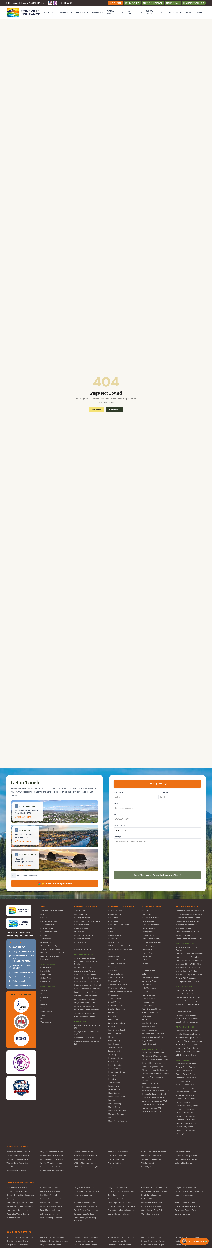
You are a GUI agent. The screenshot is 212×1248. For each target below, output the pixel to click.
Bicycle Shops (114, 942)
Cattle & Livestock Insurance (120, 1214)
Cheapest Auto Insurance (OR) (87, 1038)
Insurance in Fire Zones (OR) (188, 967)
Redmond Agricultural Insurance (20, 1202)
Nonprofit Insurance (150, 918)
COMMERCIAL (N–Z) (152, 906)
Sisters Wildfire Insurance (17, 1155)
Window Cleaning (149, 1023)
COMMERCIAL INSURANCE (121, 906)
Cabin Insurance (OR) (185, 990)
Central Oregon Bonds (185, 1074)
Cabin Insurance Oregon (84, 971)
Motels (111, 1117)
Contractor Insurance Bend (154, 1094)
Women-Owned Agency (51, 949)
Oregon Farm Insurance (84, 1187)
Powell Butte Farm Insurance (187, 1206)
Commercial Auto (115, 974)
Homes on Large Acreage (187, 1001)
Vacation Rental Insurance (85, 1013)
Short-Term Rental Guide (187, 1048)
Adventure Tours (115, 910)
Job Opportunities (48, 925)
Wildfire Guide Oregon (151, 1159)
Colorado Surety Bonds (186, 1123)
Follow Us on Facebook (21, 972)
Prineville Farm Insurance (51, 1206)
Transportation (148, 1002)
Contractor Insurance (117, 984)
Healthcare (113, 1061)
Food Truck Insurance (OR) (153, 1097)
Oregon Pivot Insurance (50, 1191)
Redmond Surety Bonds (186, 1077)
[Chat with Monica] (194, 1241)
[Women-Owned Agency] (55, 3)
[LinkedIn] (71, 3)
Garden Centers (115, 1047)
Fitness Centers (115, 1033)
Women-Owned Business (153, 1033)
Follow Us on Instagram (21, 977)
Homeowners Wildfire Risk (51, 1167)
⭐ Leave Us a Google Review (54, 883)
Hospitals (112, 1079)
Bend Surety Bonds (184, 1070)
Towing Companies (150, 995)
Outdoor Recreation (150, 925)
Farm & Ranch (115, 12)
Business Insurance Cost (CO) (189, 914)
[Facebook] (61, 3)
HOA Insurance (114, 1068)
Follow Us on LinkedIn (20, 985)
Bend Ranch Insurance (117, 1195)
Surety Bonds (154, 12)
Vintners (145, 1019)
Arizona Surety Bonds (185, 1116)
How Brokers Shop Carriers (187, 921)
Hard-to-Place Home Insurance (88, 978)
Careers (43, 918)
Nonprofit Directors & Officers (121, 1237)
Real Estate (147, 949)
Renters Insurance (82, 939)
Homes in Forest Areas (16, 1170)
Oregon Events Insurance (17, 1245)
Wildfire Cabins (114, 1163)
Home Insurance (81, 928)
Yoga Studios (147, 1040)
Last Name (163, 792)
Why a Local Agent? (184, 935)
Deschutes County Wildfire (153, 1155)
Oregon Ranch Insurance (17, 1191)
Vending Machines (150, 1012)
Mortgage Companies (117, 1114)
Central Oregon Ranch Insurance (155, 1191)
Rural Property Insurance (85, 1006)
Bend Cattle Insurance (151, 1195)
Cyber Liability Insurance (153, 1052)
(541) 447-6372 (23, 817)
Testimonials (45, 939)
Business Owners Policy (118, 960)
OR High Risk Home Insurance (189, 981)
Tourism (145, 991)
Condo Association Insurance (87, 921)
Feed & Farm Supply (117, 1030)
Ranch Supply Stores (151, 946)
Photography (147, 932)
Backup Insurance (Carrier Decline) (85, 962)
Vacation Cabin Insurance (187, 1022)
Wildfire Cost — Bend (117, 1159)
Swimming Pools (149, 981)
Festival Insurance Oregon (152, 1245)
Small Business (148, 970)
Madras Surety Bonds (185, 1084)
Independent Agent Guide (187, 925)
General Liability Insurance (153, 1063)
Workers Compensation (152, 1037)
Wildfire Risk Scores (183, 1163)
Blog (188, 12)
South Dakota (46, 1011)
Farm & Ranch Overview (16, 1187)
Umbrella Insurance (82, 949)
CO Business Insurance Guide (189, 939)
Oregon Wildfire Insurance (51, 1151)
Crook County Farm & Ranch (153, 1210)
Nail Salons (147, 910)
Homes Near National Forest (188, 997)
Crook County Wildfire (117, 1155)
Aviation (111, 928)
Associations (113, 918)
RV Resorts (147, 963)
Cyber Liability (114, 998)
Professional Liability (151, 939)
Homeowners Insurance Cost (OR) (86, 1042)
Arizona (43, 990)
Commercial (64, 12)
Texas (42, 1015)
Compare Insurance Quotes (188, 918)
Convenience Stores (117, 988)
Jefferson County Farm (50, 1214)
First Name (118, 792)
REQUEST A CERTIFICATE (152, 3)
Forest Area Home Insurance (188, 994)
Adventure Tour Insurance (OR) (155, 1090)
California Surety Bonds (186, 1120)
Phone (116, 814)
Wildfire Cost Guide (82, 1159)
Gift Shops (112, 1054)
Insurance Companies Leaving (189, 974)
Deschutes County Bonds (187, 1106)
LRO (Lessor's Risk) (116, 1096)
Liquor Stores (114, 1093)
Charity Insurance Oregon (17, 1241)
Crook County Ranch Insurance (121, 1210)
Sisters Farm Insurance (50, 1202)
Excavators (113, 1026)
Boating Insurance (82, 918)
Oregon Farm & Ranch (117, 1187)
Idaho (42, 1001)
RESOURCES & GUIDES (187, 906)
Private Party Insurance (185, 1245)
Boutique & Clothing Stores (120, 949)
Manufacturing (114, 1103)
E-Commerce (114, 1012)
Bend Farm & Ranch (48, 1195)
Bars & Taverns (114, 935)
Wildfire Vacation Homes (51, 1163)
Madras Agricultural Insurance (19, 1206)
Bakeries (111, 932)
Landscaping (113, 1086)
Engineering (113, 1019)
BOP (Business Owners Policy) (121, 946)
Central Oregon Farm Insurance (121, 1191)
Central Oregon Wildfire (84, 1151)
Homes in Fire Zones (184, 1167)
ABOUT (43, 906)
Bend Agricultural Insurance (18, 1199)
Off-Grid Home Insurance (85, 999)
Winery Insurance (149, 1030)
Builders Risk (113, 956)
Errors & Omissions (116, 1023)
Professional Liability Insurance (155, 1073)
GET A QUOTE (115, 3)
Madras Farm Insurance (151, 1202)
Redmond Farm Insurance (85, 1199)
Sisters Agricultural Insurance (120, 1202)
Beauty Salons (114, 939)
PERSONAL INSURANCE (85, 906)
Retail (144, 960)
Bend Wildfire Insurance (118, 1151)
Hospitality (113, 1075)
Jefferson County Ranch (84, 1214)
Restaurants (147, 956)
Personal (82, 12)
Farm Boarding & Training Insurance (85, 1219)
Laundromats (114, 1089)
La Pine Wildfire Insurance (51, 1155)
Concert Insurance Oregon (85, 1245)
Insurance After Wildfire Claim (189, 964)
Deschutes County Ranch (17, 1214)
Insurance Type (120, 825)
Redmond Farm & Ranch (50, 1199)
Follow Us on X (17, 981)
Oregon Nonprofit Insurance (52, 1237)
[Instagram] (65, 3)
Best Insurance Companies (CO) (190, 910)
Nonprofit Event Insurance (152, 1237)
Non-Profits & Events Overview (20, 1237)
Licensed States (47, 928)
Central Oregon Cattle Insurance (189, 1191)
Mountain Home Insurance (85, 995)
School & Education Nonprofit (154, 1241)
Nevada (43, 1004)
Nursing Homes (148, 921)
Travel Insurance (81, 946)
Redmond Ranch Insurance (119, 1199)
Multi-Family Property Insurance (190, 1037)
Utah (42, 1018)
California (44, 994)
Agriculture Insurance (49, 1187)
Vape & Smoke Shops (151, 1009)
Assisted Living (114, 914)
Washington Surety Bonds (187, 1134)
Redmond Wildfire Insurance (153, 1151)
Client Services (174, 12)
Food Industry (114, 1040)
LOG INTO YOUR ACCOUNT (193, 3)
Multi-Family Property (117, 1121)
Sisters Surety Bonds (185, 1081)
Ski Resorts (147, 967)
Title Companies (149, 988)
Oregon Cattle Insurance (185, 1187)
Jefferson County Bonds (186, 1109)
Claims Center (46, 978)
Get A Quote (157, 783)
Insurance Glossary (48, 921)
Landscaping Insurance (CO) (154, 1101)
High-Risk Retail (115, 1065)
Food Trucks (113, 1044)
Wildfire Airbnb (147, 1163)
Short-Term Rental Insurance (86, 1009)
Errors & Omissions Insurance (155, 1059)
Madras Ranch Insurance (185, 1202)
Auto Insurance (80, 910)
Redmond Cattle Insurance (153, 1199)
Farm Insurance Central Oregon (87, 1191)
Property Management (152, 942)
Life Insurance (80, 932)
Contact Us (114, 409)
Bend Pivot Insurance (184, 1195)
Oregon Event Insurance (50, 1245)
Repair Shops (148, 953)
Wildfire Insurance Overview (18, 1151)
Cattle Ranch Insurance (151, 1214)
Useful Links (45, 942)
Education (112, 1016)
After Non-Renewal (14, 1167)
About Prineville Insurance (51, 910)
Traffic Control (148, 998)
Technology (147, 984)
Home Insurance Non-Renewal (87, 985)
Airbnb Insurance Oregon (85, 958)
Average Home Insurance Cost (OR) (87, 1026)
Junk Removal (114, 1082)
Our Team (44, 935)
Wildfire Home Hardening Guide (88, 1167)
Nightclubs (146, 914)
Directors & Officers (117, 1005)
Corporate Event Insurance (119, 1245)
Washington (45, 1022)
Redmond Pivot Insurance (186, 1199)
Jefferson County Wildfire (186, 1155)
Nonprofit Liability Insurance (86, 1237)
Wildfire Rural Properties (17, 1163)
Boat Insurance (80, 914)
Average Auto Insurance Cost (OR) (87, 1032)
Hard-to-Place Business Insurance (50, 957)
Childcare (112, 970)
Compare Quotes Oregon (85, 974)
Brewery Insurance (116, 953)
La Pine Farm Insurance (151, 1206)
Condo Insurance (115, 977)
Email (116, 803)
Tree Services (148, 1005)
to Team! (157, 875)
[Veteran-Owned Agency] (50, 3)
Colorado (44, 997)
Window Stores (148, 1026)
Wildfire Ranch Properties (186, 1159)
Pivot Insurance (13, 1217)
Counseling (113, 995)
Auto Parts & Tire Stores (118, 925)
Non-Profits (134, 12)
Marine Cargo (114, 1107)
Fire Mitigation (147, 1167)
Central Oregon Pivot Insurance (20, 1195)
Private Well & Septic (185, 1011)
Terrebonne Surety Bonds (187, 1095)
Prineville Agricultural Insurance (121, 1206)
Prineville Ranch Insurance (85, 1206)
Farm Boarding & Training (51, 1217)
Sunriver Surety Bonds (185, 1098)
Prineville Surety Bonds (186, 1091)
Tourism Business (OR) (152, 1108)
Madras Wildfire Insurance (85, 1155)
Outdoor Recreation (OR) (153, 1104)
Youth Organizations (151, 1044)
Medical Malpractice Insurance (155, 1070)
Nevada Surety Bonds (185, 1130)
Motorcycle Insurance (83, 935)
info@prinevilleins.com (27, 875)
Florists (111, 1037)
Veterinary (146, 1016)
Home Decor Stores (116, 1072)
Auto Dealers (113, 921)
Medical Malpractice (117, 1110)
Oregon (43, 1008)
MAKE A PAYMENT (132, 3)
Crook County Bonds (185, 1102)
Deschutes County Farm (185, 1210)
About (48, 12)
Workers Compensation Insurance (152, 1078)
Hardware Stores (115, 1058)
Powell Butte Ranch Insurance (19, 1210)
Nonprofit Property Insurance (188, 1237)
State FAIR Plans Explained (187, 932)
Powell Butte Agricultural (50, 1210)
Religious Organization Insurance (54, 1241)
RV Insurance (80, 942)
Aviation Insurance (150, 1083)
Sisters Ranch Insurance (84, 1202)
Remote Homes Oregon (186, 1015)
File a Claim (45, 971)
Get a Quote (45, 974)
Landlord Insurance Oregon (86, 992)
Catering (112, 967)
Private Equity (148, 935)
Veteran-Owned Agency (51, 946)
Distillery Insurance (116, 1009)
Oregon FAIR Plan (115, 1167)
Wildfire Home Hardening (17, 1159)
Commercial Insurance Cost (120, 991)
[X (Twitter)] (68, 3)
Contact (199, 12)
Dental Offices (114, 1002)
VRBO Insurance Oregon (84, 1017)
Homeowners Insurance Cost (86, 988)
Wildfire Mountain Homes (85, 1163)
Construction (114, 981)
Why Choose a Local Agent (52, 953)
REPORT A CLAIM (172, 3)
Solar (144, 974)
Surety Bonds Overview (186, 1063)
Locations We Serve (49, 932)
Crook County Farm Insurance (87, 1210)
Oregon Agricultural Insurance (154, 1187)
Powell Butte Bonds (184, 1113)
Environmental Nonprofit (84, 1241)
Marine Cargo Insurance (152, 1066)
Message (117, 836)
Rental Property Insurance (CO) (189, 1044)
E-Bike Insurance (81, 925)
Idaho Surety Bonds (184, 1127)
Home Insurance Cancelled (86, 981)
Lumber (111, 1100)
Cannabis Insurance (116, 963)
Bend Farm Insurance (83, 1195)
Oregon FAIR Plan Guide (84, 1002)
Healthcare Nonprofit (117, 1241)
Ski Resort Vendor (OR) (152, 1111)
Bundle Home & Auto (83, 967)
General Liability (115, 1051)
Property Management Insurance (190, 1041)
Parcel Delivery (148, 928)
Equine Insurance (182, 1214)
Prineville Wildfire (182, 1151)
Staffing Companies (150, 977)
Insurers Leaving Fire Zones (187, 971)
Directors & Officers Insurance (155, 1056)
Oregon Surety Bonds (185, 1067)
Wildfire (97, 12)
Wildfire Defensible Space (51, 1159)
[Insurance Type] (157, 830)
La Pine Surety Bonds (185, 1088)
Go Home (96, 409)
